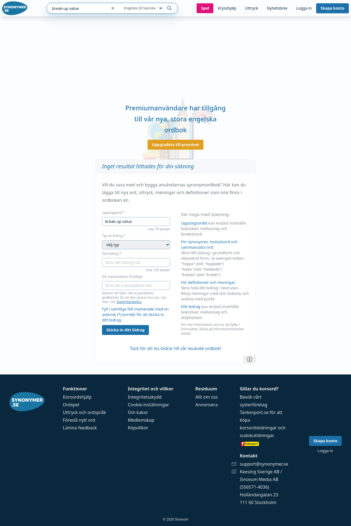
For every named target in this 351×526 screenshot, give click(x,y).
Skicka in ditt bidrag (125, 329)
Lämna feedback (80, 428)
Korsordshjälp (77, 397)
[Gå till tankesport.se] (264, 443)
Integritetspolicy (129, 302)
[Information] (250, 359)
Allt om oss (206, 397)
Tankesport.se (254, 412)
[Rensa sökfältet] (112, 8)
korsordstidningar (258, 428)
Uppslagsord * (113, 213)
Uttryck (251, 8)
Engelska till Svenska (143, 8)
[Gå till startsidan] (14, 8)
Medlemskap (141, 420)
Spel (205, 8)
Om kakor (138, 412)
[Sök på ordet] (169, 8)
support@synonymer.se (264, 464)
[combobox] (77, 8)
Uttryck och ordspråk (84, 412)
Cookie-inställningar (148, 405)
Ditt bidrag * (111, 253)
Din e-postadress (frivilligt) (122, 277)
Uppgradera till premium (175, 144)
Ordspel (71, 405)
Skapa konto (332, 8)
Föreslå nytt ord (79, 420)
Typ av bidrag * (113, 236)
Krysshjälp (227, 8)
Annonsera (206, 405)
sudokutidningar (256, 435)
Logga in (304, 8)
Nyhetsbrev (277, 8)
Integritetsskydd (145, 397)
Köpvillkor (138, 428)
